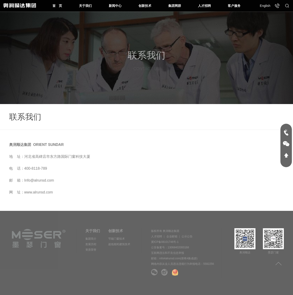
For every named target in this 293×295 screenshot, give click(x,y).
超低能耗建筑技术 (119, 244)
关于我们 (85, 6)
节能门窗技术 (116, 238)
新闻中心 (115, 6)
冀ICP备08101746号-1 (165, 242)
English (265, 6)
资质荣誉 (90, 249)
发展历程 (90, 244)
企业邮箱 (171, 236)
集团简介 (90, 238)
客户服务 (234, 6)
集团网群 (174, 6)
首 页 (57, 6)
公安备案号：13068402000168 (170, 247)
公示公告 (187, 236)
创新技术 (144, 6)
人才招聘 (204, 6)
